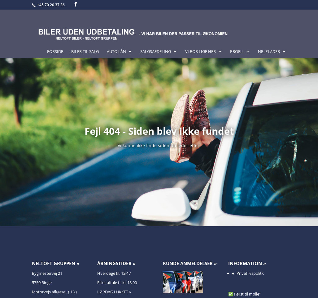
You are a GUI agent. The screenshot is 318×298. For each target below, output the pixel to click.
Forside (55, 51)
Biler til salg (85, 51)
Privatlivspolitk (250, 273)
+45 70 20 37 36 (51, 4)
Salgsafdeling (155, 51)
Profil (237, 51)
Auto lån (116, 51)
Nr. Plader (269, 51)
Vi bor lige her (200, 51)
